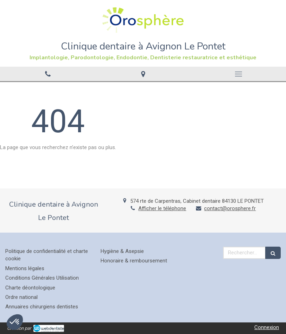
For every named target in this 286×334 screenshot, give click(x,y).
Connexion (266, 327)
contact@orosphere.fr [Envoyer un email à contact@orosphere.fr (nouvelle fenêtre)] (230, 208)
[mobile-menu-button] (238, 74)
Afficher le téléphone (162, 208)
